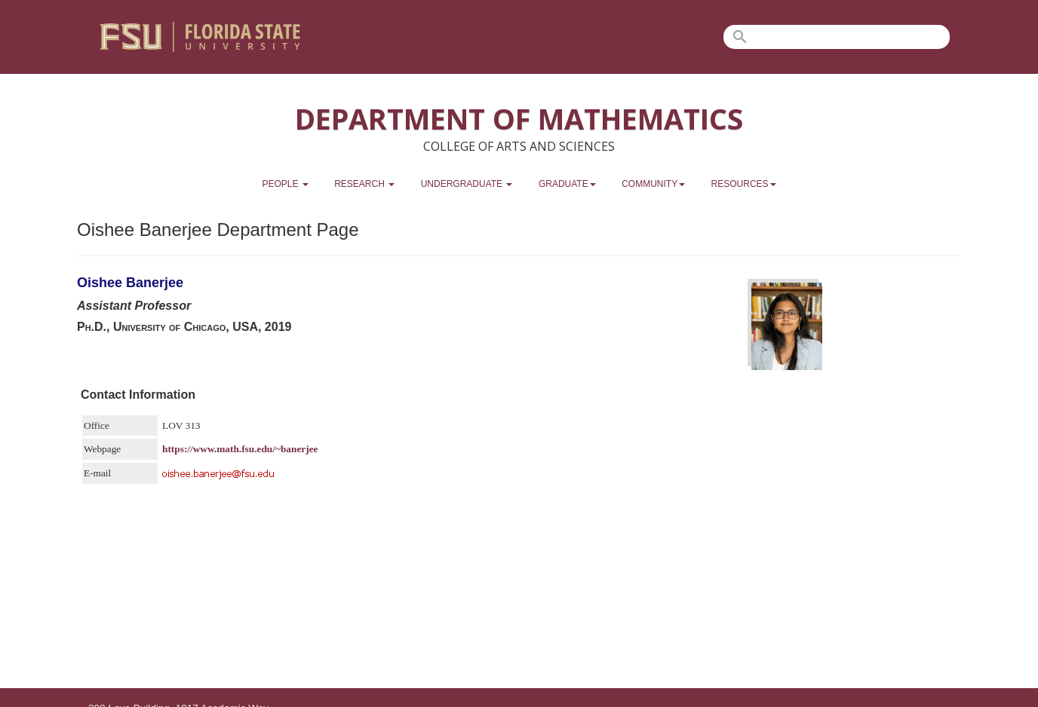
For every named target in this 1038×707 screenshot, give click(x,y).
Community (653, 184)
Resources (743, 184)
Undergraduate (467, 184)
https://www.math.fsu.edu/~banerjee (240, 448)
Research (364, 184)
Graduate (567, 184)
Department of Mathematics (519, 118)
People (285, 184)
